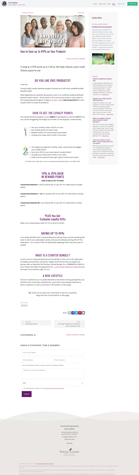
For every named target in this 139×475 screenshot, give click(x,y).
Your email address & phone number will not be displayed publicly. (43, 365)
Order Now (132, 4)
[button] (93, 58)
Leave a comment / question (75, 58)
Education (24, 305)
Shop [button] (109, 4)
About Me (22, 5)
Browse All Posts (27, 13)
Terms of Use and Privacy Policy (54, 388)
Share (81, 13)
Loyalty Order (57, 100)
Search (121, 4)
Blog (113, 4)
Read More (105, 94)
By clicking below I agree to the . (44, 388)
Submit (26, 394)
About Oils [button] (102, 4)
